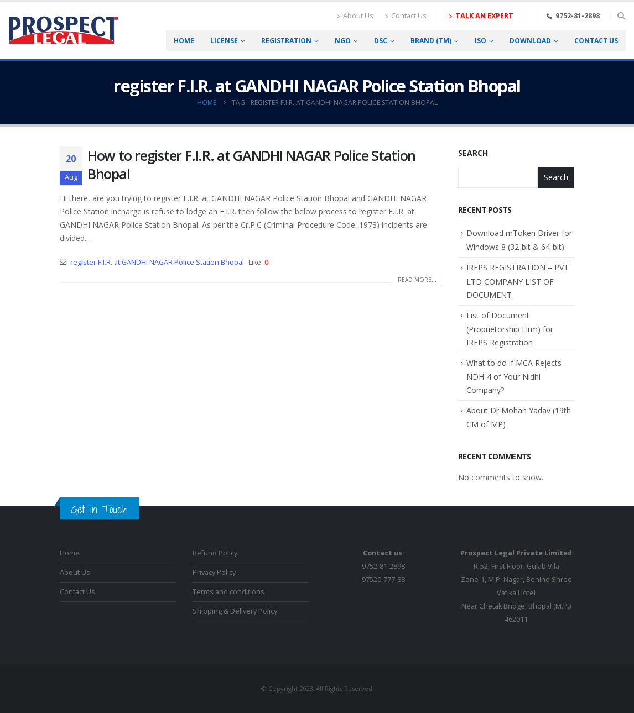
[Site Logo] (63, 30)
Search (473, 153)
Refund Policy (215, 553)
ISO (480, 40)
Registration (286, 40)
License (224, 40)
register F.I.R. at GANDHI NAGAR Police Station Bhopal (157, 262)
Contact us (596, 40)
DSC (380, 40)
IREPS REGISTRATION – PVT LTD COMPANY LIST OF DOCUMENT (517, 281)
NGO (343, 40)
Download (530, 40)
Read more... (417, 280)
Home (184, 40)
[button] (621, 16)
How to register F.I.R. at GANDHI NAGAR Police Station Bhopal (251, 164)
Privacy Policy (214, 572)
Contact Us (405, 15)
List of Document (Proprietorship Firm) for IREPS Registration (509, 329)
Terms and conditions (228, 591)
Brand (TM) (430, 40)
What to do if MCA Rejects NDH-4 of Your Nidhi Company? (514, 376)
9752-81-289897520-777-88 (383, 566)
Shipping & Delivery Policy (235, 611)
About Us (354, 15)
